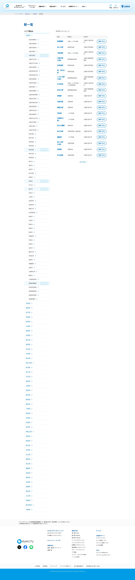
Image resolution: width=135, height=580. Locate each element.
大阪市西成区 (33, 106)
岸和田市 (31, 157)
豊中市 (31, 161)
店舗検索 (127, 6)
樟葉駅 (59, 96)
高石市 (31, 248)
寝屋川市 (31, 208)
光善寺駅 (60, 101)
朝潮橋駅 (60, 41)
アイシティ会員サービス (102, 543)
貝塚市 (31, 181)
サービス (98, 531)
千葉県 (28, 354)
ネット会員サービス (101, 540)
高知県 (28, 473)
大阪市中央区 (33, 130)
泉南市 (31, 259)
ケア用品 (74, 552)
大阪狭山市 (32, 271)
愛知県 (28, 404)
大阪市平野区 (33, 122)
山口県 (28, 454)
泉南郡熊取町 (33, 291)
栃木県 (28, 340)
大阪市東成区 (33, 79)
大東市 (31, 220)
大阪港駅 (60, 53)
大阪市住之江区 (33, 118)
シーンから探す (76, 557)
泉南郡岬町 (32, 299)
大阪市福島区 (33, 43)
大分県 (28, 496)
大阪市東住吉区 (33, 102)
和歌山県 (29, 431)
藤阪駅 (59, 137)
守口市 (31, 185)
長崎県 (28, 486)
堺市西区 (31, 146)
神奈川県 (29, 363)
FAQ (111, 8)
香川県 (28, 464)
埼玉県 (28, 349)
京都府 (28, 418)
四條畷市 (31, 263)
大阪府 (28, 35)
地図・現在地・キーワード (54, 547)
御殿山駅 (60, 107)
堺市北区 (31, 153)
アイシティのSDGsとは (102, 552)
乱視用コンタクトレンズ (78, 545)
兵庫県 (28, 422)
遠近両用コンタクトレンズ (78, 547)
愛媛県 (28, 468)
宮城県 (28, 317)
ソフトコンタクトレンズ (78, 542)
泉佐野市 (31, 201)
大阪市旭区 (32, 87)
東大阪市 (31, 256)
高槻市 (31, 177)
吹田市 (31, 169)
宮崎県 (28, 500)
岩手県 (28, 312)
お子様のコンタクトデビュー (54, 535)
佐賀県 (28, 482)
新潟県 (28, 367)
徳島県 (28, 459)
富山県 (28, 372)
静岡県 (28, 399)
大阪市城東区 (33, 91)
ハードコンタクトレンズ (78, 540)
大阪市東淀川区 (33, 75)
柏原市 (31, 232)
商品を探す (75, 531)
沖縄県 (28, 509)
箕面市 (31, 228)
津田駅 (59, 113)
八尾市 (31, 197)
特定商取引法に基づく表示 (93, 566)
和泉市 (31, 224)
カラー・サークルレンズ (78, 549)
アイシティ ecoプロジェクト (103, 555)
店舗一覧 (49, 550)
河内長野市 (32, 212)
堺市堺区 (31, 134)
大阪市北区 (32, 126)
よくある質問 (99, 545)
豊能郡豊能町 (33, 283)
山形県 (28, 326)
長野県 (28, 390)
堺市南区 (31, 149)
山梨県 (28, 386)
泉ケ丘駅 (60, 47)
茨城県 (28, 335)
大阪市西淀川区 (33, 71)
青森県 (28, 308)
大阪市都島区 (33, 39)
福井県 (28, 381)
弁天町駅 (60, 84)
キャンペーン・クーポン (54, 540)
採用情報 (45, 566)
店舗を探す (27, 14)
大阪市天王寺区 (33, 63)
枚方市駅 (60, 131)
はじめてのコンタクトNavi (54, 533)
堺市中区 (31, 138)
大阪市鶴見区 (33, 114)
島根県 (28, 441)
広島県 (28, 450)
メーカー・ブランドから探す (79, 554)
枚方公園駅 (61, 125)
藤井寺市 (31, 252)
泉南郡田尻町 (33, 295)
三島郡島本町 (33, 279)
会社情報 (37, 566)
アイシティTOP (18, 14)
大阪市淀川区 (33, 110)
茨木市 (31, 193)
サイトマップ (53, 566)
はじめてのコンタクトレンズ (55, 531)
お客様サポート (100, 535)
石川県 (28, 376)
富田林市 (31, 204)
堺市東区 (31, 142)
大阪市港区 (32, 55)
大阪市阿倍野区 (33, 94)
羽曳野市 (31, 236)
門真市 (31, 240)
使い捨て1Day (75, 533)
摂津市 (31, 244)
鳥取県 (28, 436)
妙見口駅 (60, 90)
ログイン (115, 8)
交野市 (31, 267)
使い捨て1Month (76, 537)
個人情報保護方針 (78, 566)
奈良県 (28, 427)
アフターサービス (100, 538)
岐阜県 (28, 395)
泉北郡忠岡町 (33, 287)
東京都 (28, 358)
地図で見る (101, 41)
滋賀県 (28, 413)
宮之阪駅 (60, 155)
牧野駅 (59, 149)
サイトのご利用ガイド (65, 566)
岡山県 (28, 445)
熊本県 (28, 491)
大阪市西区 (32, 51)
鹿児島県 (29, 505)
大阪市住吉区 (33, 98)
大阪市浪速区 (33, 67)
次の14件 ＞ (84, 162)
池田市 (31, 165)
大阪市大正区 (33, 59)
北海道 (28, 303)
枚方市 (31, 189)
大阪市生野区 (33, 83)
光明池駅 (60, 65)
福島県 (28, 331)
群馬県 (28, 344)
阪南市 (31, 275)
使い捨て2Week (76, 535)
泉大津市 (31, 173)
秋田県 (28, 321)
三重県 (28, 409)
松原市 (31, 216)
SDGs (97, 550)
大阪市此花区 (33, 47)
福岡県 (28, 477)
